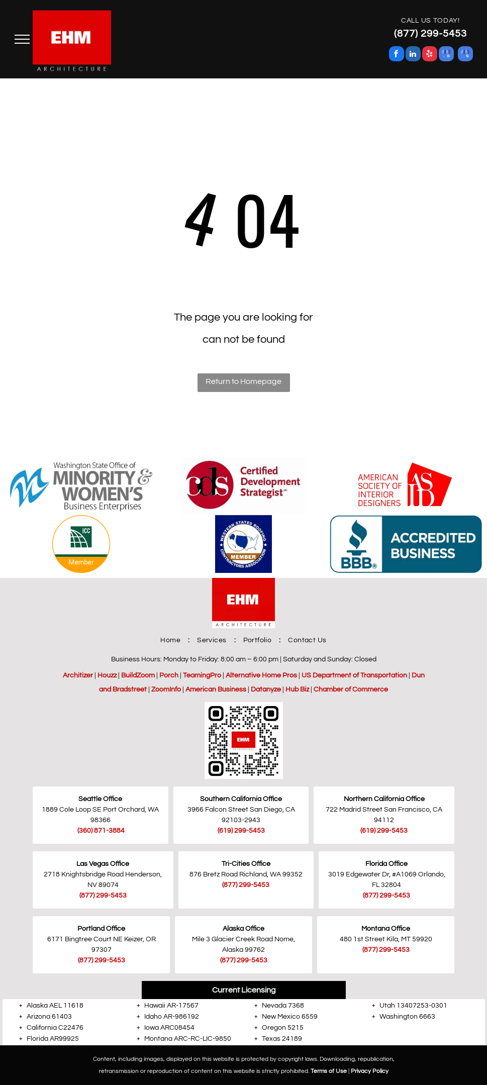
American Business (215, 689)
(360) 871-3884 (101, 830)
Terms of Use (329, 1071)
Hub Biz (297, 689)
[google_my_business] (446, 55)
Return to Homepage (243, 381)
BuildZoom (138, 675)
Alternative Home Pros (261, 675)
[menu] (22, 39)
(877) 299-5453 (103, 895)
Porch (168, 675)
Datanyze (266, 689)
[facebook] (396, 55)
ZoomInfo (166, 689)
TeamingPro (202, 675)
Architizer (78, 675)
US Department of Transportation (354, 675)
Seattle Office (100, 799)
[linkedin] (413, 55)
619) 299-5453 (242, 830)
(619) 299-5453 (384, 830)
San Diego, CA (272, 809)
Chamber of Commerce (351, 689)
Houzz (107, 675)
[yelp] (429, 55)
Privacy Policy (369, 1071)
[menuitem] (171, 640)
